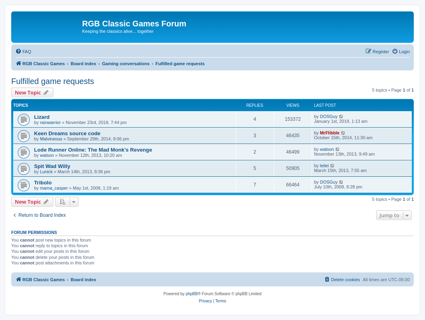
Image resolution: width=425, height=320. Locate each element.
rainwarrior (50, 122)
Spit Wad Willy (52, 166)
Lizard (42, 117)
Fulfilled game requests (52, 81)
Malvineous (51, 138)
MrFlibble (330, 132)
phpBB (192, 294)
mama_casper (54, 188)
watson (47, 155)
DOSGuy (329, 116)
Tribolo (43, 183)
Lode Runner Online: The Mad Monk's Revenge (93, 150)
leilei (324, 165)
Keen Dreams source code (67, 133)
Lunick (46, 171)
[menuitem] (23, 51)
